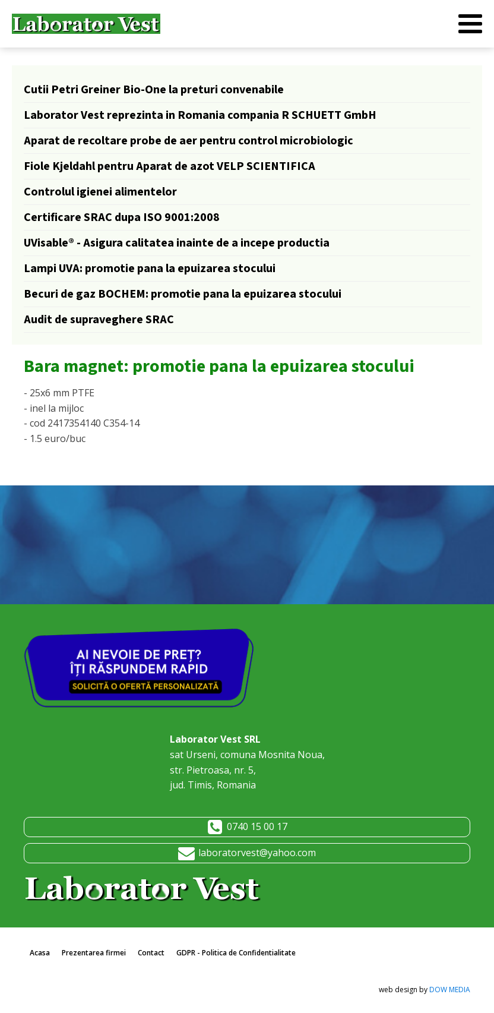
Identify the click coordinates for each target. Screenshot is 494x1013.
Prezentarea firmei (94, 953)
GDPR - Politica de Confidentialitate (236, 953)
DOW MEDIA (449, 989)
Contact (151, 953)
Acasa (40, 953)
